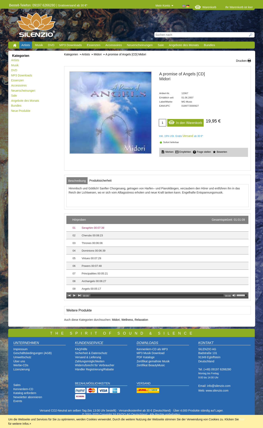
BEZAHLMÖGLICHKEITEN (92, 383)
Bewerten (222, 151)
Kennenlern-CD (23, 389)
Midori (116, 319)
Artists (25, 45)
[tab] (77, 180)
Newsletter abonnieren (27, 397)
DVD (51, 45)
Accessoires (113, 45)
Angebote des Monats (184, 45)
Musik (39, 45)
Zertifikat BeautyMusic (151, 365)
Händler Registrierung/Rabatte (94, 369)
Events (17, 401)
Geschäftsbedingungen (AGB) (32, 353)
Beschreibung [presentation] (77, 180)
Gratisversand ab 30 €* (72, 5)
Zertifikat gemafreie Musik (153, 361)
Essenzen (93, 45)
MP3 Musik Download (150, 353)
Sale (161, 45)
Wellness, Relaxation (134, 319)
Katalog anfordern (24, 393)
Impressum (20, 349)
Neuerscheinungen (140, 45)
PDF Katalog (145, 357)
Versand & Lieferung (88, 357)
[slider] (157, 295)
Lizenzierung (21, 369)
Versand (188, 136)
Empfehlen (185, 151)
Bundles (209, 45)
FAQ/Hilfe (81, 349)
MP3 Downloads (70, 45)
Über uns (19, 361)
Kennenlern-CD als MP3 (152, 349)
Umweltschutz (22, 357)
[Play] (74, 295)
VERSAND (144, 383)
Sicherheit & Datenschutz (91, 353)
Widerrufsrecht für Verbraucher (94, 365)
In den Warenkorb (185, 122)
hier (242, 419)
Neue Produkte (20, 110)
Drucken (241, 60)
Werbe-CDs (20, 365)
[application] (157, 257)
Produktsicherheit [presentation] (100, 180)
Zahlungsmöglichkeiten (89, 361)
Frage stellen (204, 151)
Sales (17, 385)
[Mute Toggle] (234, 295)
